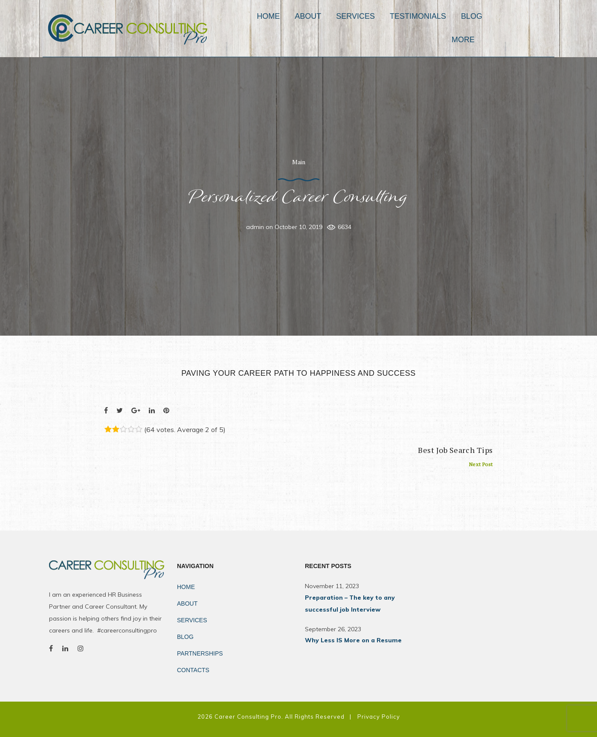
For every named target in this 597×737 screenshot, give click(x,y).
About (328, 28)
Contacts (193, 670)
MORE (528, 28)
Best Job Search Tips (455, 456)
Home (288, 28)
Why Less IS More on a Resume (353, 640)
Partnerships (200, 653)
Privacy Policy (378, 716)
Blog (491, 28)
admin (255, 227)
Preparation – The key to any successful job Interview (350, 603)
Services (375, 28)
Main (298, 162)
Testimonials (438, 28)
